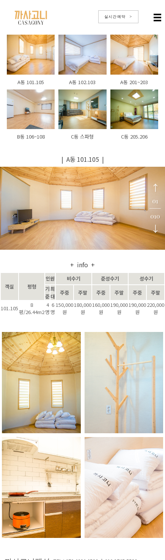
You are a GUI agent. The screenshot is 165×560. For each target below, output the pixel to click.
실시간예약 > (118, 16)
